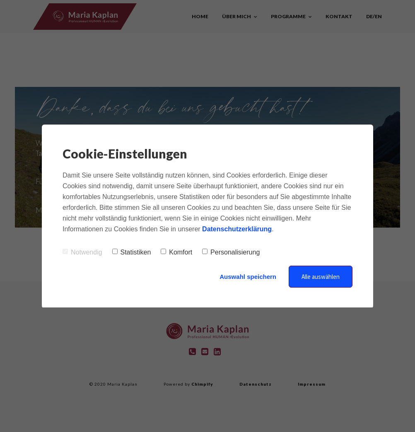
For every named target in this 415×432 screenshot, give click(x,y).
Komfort (176, 252)
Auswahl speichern (248, 276)
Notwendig (82, 252)
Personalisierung (231, 252)
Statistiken (131, 252)
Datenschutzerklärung (237, 229)
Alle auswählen (321, 277)
